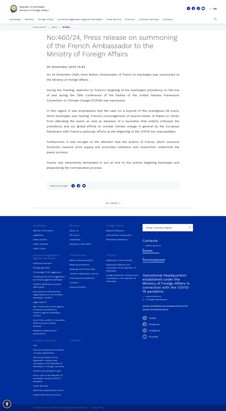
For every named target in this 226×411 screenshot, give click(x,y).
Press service (39, 27)
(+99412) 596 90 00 (152, 246)
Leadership (74, 239)
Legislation (38, 235)
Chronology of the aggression (47, 272)
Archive (66, 27)
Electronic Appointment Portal (48, 390)
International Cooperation (119, 235)
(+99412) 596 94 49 (152, 296)
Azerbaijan (15, 19)
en (215, 8)
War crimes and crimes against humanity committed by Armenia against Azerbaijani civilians (48, 311)
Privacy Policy (98, 408)
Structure (74, 235)
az (210, 8)
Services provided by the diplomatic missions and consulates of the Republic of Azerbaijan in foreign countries (48, 362)
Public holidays (40, 244)
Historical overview (42, 263)
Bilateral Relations (115, 230)
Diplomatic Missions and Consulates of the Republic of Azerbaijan (121, 268)
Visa (35, 345)
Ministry (29, 19)
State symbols (40, 239)
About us (73, 230)
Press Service (113, 19)
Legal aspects (39, 302)
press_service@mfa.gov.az (153, 262)
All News (112, 203)
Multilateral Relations (116, 239)
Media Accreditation (79, 265)
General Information (43, 230)
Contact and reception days (47, 371)
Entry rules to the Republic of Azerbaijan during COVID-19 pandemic (48, 378)
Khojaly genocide (41, 268)
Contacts (168, 19)
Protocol (130, 19)
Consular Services (149, 19)
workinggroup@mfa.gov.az (155, 300)
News (54, 27)
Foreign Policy (46, 19)
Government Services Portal (47, 395)
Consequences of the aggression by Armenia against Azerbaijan (49, 278)
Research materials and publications (44, 332)
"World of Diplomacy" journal (83, 273)
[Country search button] (190, 227)
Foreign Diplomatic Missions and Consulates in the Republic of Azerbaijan (122, 278)
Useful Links (39, 248)
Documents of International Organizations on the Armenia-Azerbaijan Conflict (48, 294)
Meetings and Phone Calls (82, 269)
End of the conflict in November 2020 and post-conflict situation (49, 323)
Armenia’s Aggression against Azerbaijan (80, 19)
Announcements (77, 287)
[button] (7, 404)
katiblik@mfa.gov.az (151, 253)
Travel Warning (40, 386)
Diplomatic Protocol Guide (119, 260)
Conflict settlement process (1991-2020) (47, 285)
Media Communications (81, 260)
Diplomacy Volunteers (80, 244)
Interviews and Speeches (81, 278)
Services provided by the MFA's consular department (48, 351)
